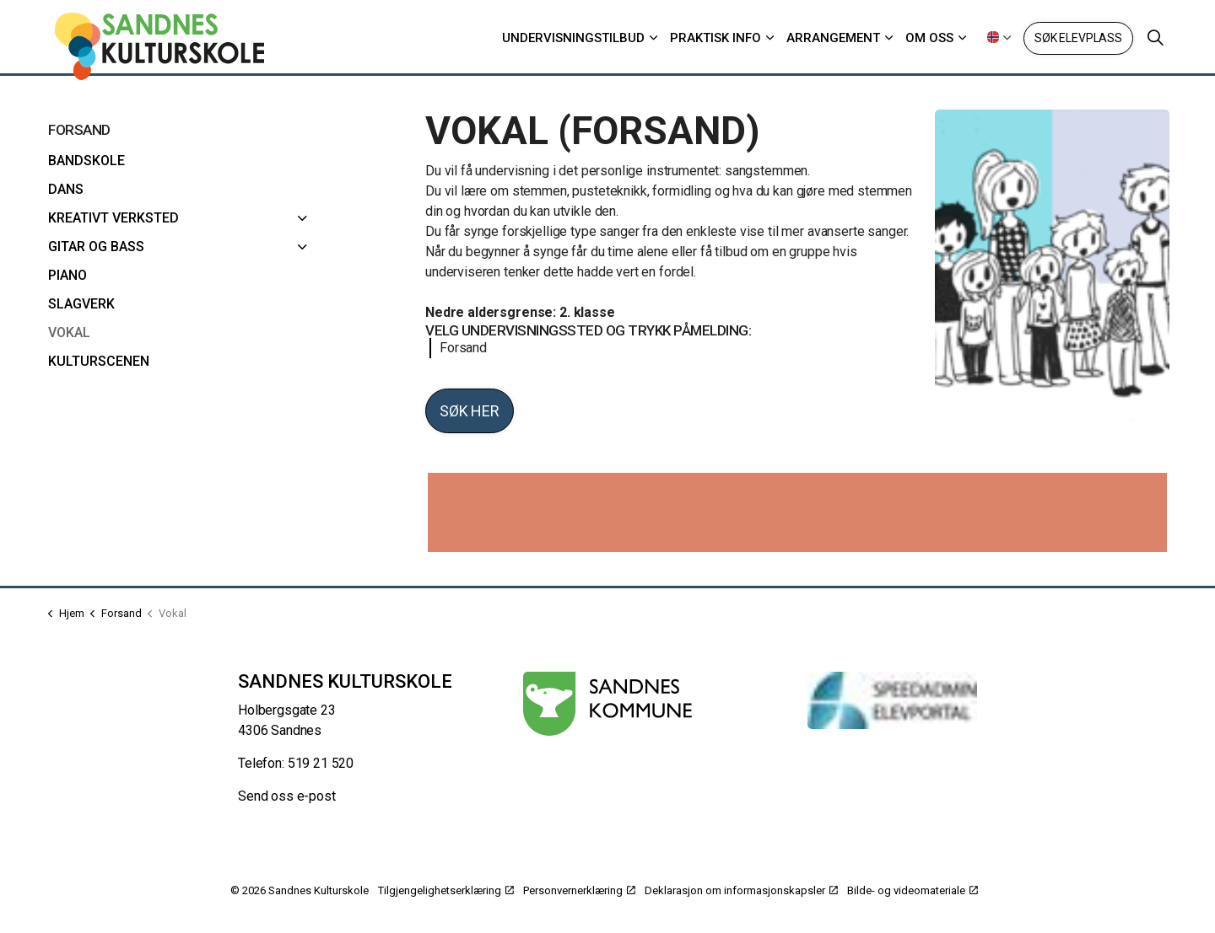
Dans (66, 189)
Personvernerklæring (579, 890)
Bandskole (86, 161)
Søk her (470, 411)
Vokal (69, 332)
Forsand (458, 348)
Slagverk (81, 304)
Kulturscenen (98, 361)
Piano (67, 275)
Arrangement (833, 38)
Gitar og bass (96, 247)
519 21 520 (321, 763)
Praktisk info (715, 38)
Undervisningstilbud (573, 38)
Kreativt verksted (113, 218)
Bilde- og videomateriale (912, 890)
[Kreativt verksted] (303, 218)
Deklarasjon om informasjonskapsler (741, 890)
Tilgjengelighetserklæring (446, 890)
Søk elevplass (1078, 38)
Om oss (929, 38)
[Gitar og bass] (303, 247)
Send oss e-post (287, 796)
